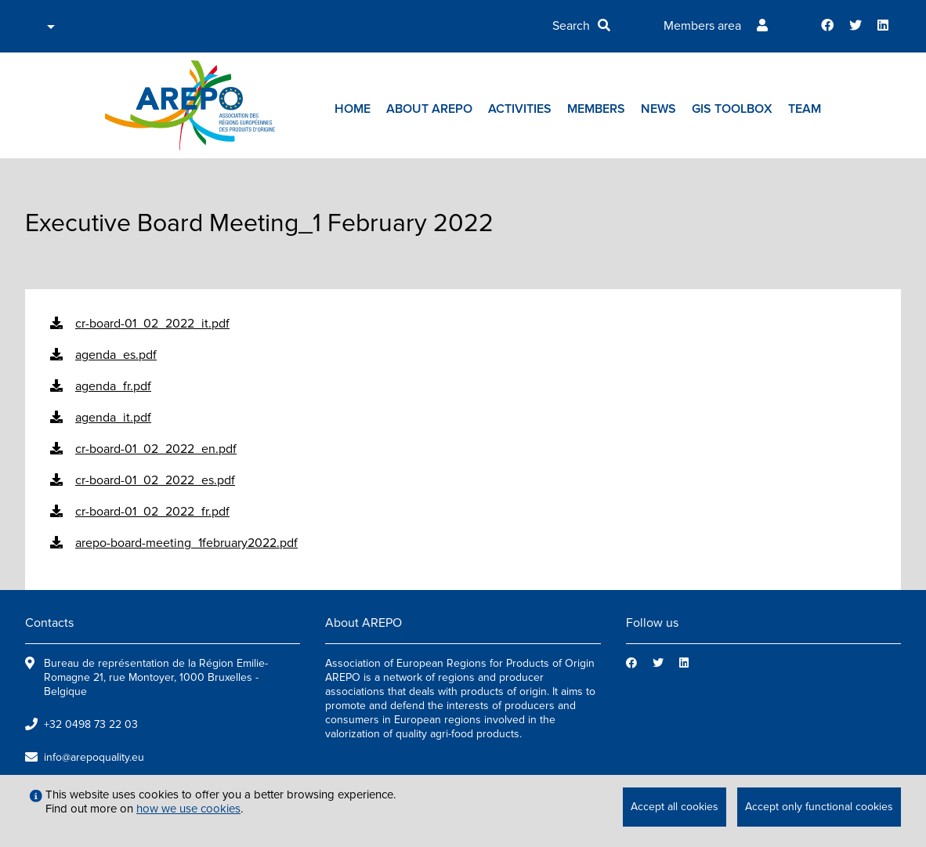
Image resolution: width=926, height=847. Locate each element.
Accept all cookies (674, 806)
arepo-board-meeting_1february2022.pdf (186, 543)
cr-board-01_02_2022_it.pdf (152, 323)
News (658, 109)
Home (353, 109)
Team (804, 109)
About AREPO (429, 109)
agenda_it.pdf (113, 417)
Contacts (49, 623)
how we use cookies (188, 809)
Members (596, 109)
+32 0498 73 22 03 (91, 724)
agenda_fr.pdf (113, 386)
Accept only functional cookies (819, 806)
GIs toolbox (732, 109)
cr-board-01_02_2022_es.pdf (155, 480)
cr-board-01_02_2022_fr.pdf (152, 511)
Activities (520, 109)
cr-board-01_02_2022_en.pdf (156, 449)
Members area (702, 26)
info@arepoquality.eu (94, 757)
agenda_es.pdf (116, 355)
